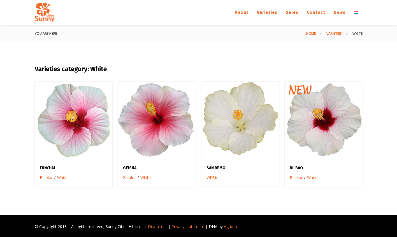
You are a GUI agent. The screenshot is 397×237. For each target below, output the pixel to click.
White (62, 177)
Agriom (230, 226)
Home (311, 33)
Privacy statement (187, 226)
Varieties (334, 33)
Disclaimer (157, 226)
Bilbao (296, 168)
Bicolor (46, 177)
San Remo (216, 168)
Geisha (129, 168)
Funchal (48, 168)
